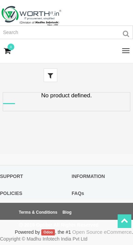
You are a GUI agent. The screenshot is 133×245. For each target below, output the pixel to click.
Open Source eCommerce (102, 232)
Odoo (48, 232)
